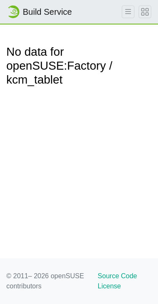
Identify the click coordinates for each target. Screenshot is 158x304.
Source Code (117, 276)
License (109, 286)
